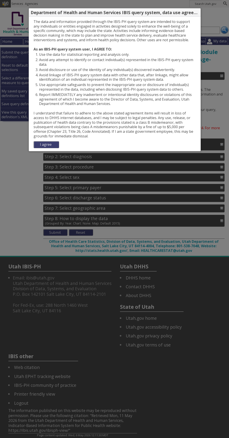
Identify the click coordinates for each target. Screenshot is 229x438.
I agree (46, 144)
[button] (197, 12)
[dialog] (115, 84)
